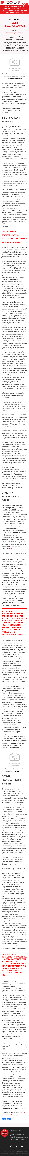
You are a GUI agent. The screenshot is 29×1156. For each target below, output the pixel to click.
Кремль (17, 12)
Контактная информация (17, 1134)
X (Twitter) (4, 1119)
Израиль (17, 10)
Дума (22, 12)
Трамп (7, 12)
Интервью (21, 6)
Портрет (13, 8)
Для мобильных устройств (17, 1139)
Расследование (21, 8)
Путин (12, 12)
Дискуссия (14, 6)
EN (23, 4)
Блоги (3, 10)
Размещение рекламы (16, 1136)
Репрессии (7, 8)
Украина (10, 10)
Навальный (24, 10)
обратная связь (15, 1130)
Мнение (7, 6)
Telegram (9, 1119)
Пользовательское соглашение (19, 1137)
